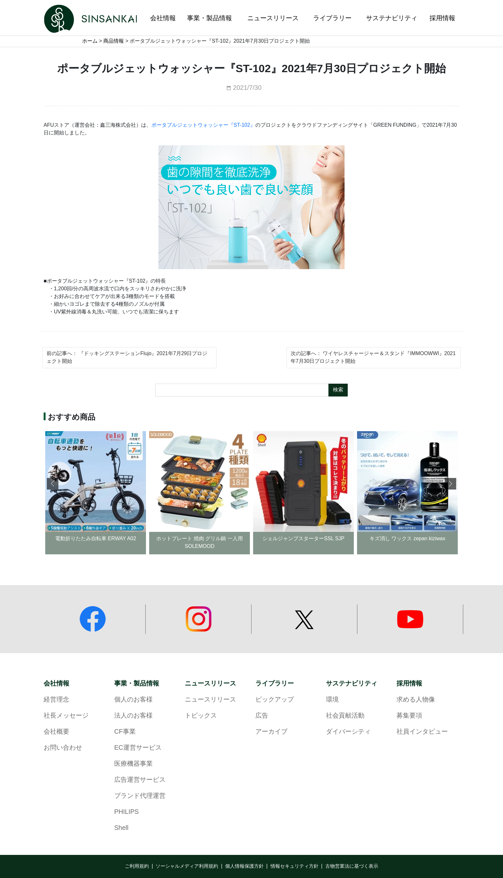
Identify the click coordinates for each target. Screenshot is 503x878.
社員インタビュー (422, 732)
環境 (332, 699)
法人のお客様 (133, 715)
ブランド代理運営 (140, 796)
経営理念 (56, 699)
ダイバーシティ (348, 732)
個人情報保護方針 (244, 866)
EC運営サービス (138, 748)
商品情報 (113, 41)
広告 (261, 715)
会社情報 (56, 683)
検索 (338, 390)
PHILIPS (126, 812)
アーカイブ (271, 732)
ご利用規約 (137, 866)
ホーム (90, 41)
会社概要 (56, 732)
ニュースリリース (210, 683)
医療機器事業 (133, 764)
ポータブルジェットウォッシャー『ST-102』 (203, 125)
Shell (121, 828)
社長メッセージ (66, 715)
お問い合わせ (63, 748)
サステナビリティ (351, 683)
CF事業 (125, 732)
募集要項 (409, 715)
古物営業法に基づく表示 (351, 866)
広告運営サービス (140, 780)
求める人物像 (415, 699)
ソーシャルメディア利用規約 (187, 866)
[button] (450, 484)
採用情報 (409, 683)
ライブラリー (274, 683)
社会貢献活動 (345, 715)
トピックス (201, 715)
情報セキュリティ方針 (294, 866)
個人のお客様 (133, 699)
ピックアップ (274, 699)
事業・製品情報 (136, 683)
